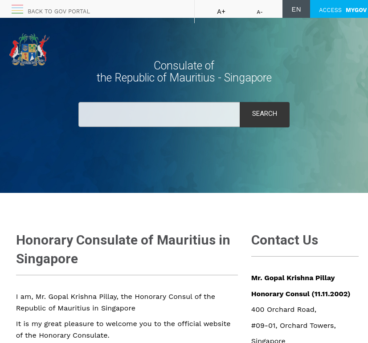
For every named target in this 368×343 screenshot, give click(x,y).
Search (264, 114)
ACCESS (343, 10)
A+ (221, 12)
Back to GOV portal (59, 11)
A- (260, 12)
